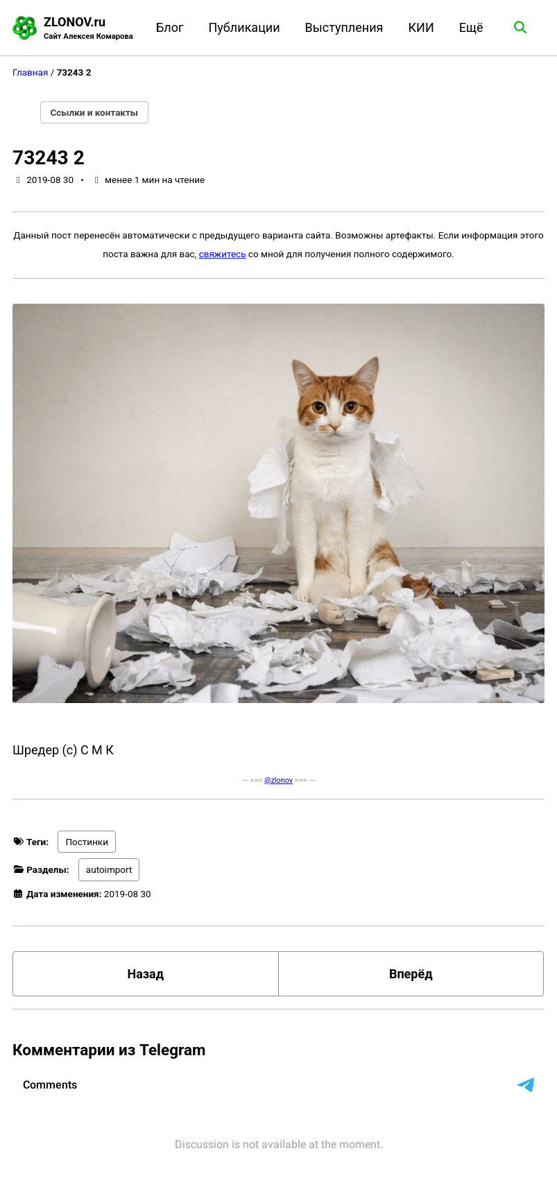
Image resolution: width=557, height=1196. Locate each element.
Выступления (344, 27)
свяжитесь (222, 253)
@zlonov (278, 780)
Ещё (471, 27)
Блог (170, 27)
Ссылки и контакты (95, 112)
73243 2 (48, 157)
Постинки (86, 841)
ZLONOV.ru (88, 29)
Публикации (244, 27)
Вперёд (411, 974)
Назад (145, 974)
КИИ (421, 27)
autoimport (109, 869)
